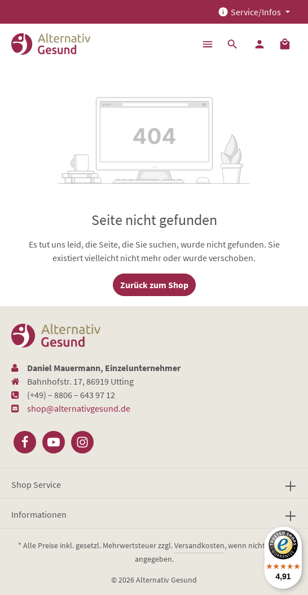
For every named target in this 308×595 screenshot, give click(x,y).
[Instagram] (82, 442)
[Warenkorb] (285, 44)
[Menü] (207, 44)
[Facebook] (25, 442)
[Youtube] (53, 442)
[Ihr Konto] (259, 44)
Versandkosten (199, 545)
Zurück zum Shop (154, 284)
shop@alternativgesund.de (78, 408)
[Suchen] (232, 44)
